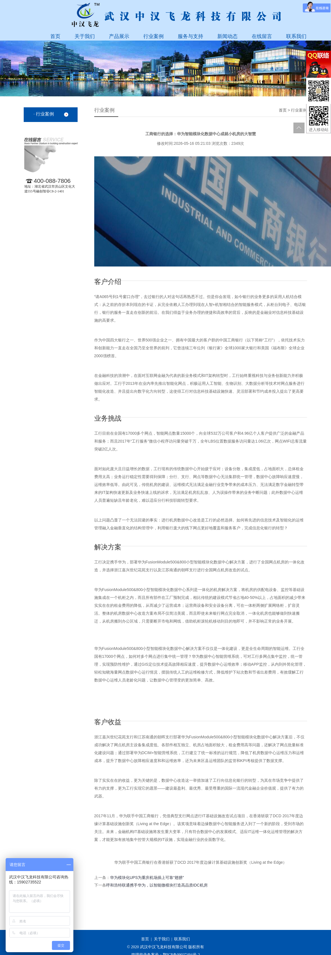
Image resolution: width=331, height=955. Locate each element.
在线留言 (262, 36)
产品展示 (119, 36)
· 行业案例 (44, 114)
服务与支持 (190, 36)
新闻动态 (227, 36)
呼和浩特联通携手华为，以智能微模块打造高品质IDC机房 (157, 885)
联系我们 (296, 36)
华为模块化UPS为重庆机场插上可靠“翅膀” (147, 877)
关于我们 (84, 36)
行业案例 (153, 36)
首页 (55, 36)
